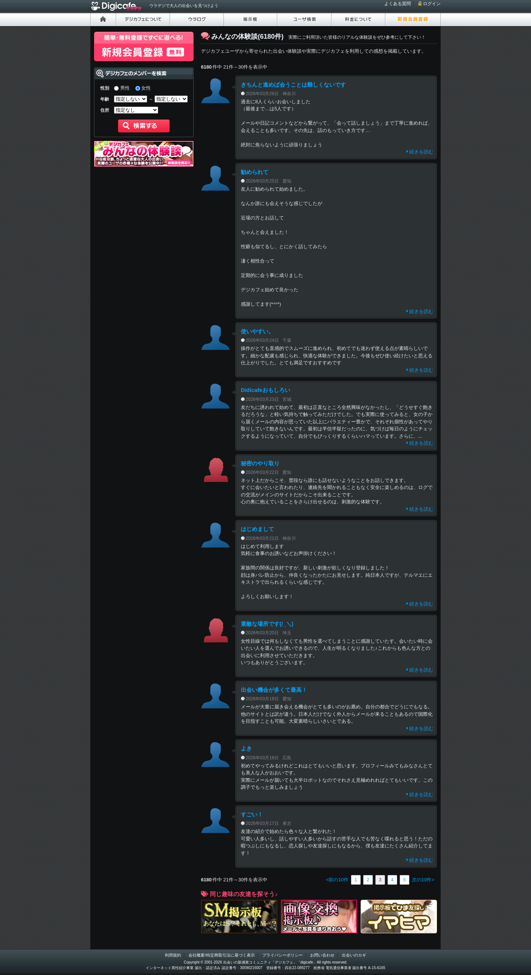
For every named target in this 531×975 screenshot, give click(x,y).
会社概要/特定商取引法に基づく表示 (221, 955)
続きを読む (421, 152)
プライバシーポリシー (282, 955)
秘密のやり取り (260, 463)
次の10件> (423, 879)
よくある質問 (397, 3)
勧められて (254, 172)
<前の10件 (337, 879)
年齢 (104, 99)
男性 (125, 88)
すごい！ (252, 814)
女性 (146, 88)
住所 (104, 110)
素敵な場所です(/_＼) (267, 624)
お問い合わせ (322, 955)
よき (246, 748)
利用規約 (173, 955)
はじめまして (257, 529)
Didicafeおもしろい (265, 390)
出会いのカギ (354, 955)
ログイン (432, 3)
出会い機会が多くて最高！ (274, 690)
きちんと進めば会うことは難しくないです (293, 84)
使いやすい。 (257, 331)
